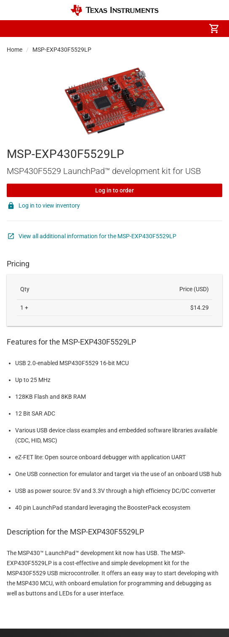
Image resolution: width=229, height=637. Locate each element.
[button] (15, 28)
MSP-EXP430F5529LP (61, 49)
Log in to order (114, 190)
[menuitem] (119, 28)
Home (14, 49)
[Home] (114, 10)
